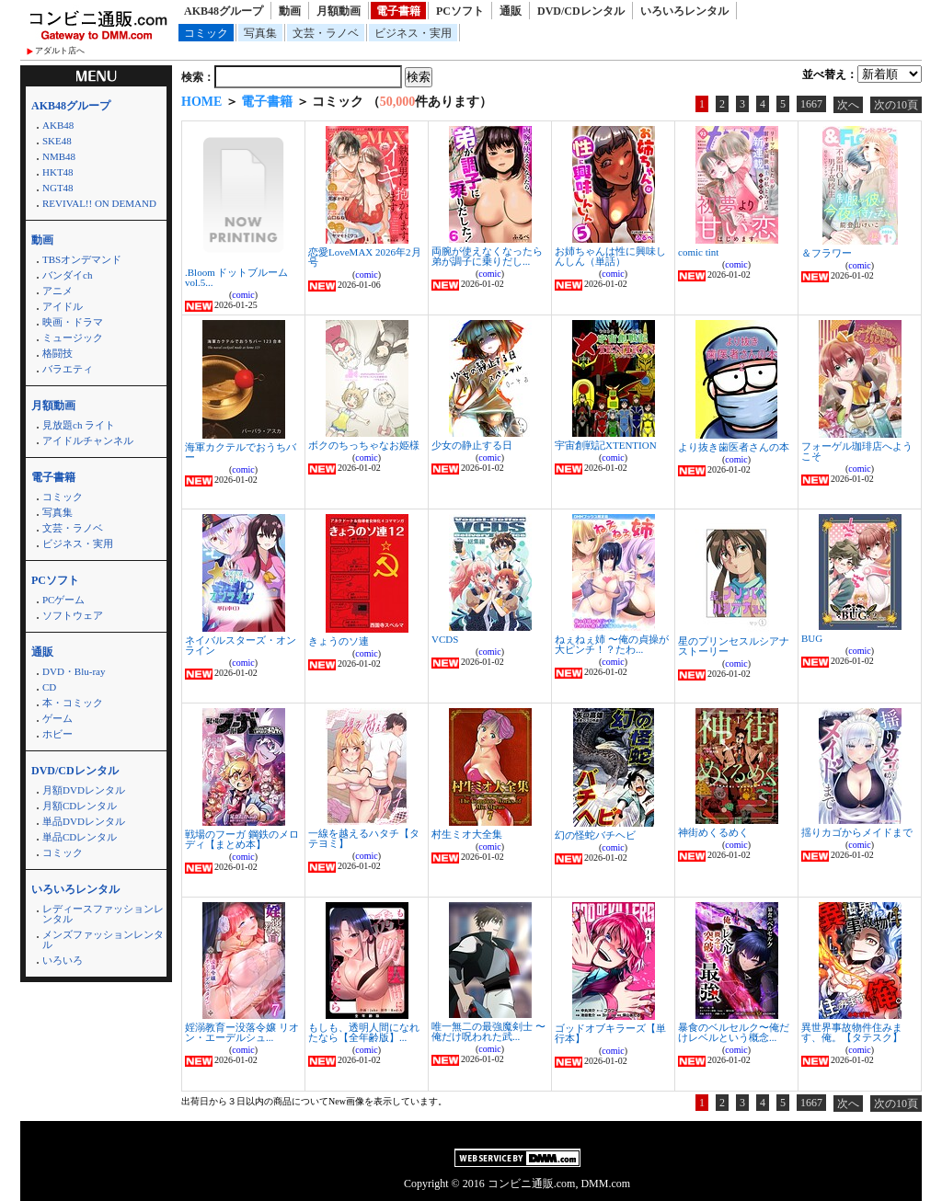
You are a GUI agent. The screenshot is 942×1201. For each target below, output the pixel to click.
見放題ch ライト (78, 424)
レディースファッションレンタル (103, 913)
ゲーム (57, 718)
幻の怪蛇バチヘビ (595, 835)
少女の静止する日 (471, 445)
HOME (201, 102)
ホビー (57, 733)
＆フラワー (826, 252)
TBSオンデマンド (81, 259)
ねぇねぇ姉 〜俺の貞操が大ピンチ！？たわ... (612, 644)
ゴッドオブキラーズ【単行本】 (610, 1033)
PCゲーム (63, 599)
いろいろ (62, 960)
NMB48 (58, 156)
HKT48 (58, 171)
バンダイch (67, 274)
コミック (206, 33)
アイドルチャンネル (87, 440)
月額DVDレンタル (83, 789)
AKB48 (58, 125)
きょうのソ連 (338, 640)
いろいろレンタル (684, 11)
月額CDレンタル (79, 805)
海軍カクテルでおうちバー (240, 452)
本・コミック (72, 702)
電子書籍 (398, 11)
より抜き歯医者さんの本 (733, 446)
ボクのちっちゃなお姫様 (363, 445)
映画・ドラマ (72, 321)
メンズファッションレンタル (103, 939)
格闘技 (57, 353)
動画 (290, 11)
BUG (811, 638)
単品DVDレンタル (83, 821)
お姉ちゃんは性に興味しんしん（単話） (610, 256)
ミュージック (72, 337)
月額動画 (338, 11)
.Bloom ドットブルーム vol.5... (236, 277)
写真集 (260, 33)
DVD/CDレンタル (581, 11)
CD (49, 686)
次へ (848, 104)
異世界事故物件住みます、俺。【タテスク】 (851, 1032)
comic (243, 295)
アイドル (62, 306)
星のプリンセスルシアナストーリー (733, 646)
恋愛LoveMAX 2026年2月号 (364, 257)
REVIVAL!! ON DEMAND (99, 203)
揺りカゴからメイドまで (857, 832)
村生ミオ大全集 (466, 834)
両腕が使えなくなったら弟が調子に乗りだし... (487, 256)
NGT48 (58, 187)
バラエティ (67, 368)
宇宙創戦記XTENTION (606, 445)
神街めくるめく (713, 832)
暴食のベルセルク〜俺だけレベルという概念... (733, 1032)
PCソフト (460, 11)
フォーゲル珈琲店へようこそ (857, 451)
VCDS (444, 639)
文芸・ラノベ (326, 33)
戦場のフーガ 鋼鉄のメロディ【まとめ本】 (242, 839)
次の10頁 (896, 104)
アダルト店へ (60, 50)
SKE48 (57, 140)
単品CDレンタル (79, 836)
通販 (511, 11)
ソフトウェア (72, 615)
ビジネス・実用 (413, 33)
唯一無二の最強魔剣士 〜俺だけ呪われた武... (488, 1031)
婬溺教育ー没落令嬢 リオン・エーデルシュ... (242, 1032)
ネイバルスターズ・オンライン (240, 645)
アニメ (57, 290)
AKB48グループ (223, 11)
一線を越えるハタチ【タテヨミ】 (363, 838)
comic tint (698, 251)
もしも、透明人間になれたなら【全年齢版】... (363, 1032)
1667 (811, 103)
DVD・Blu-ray (73, 671)
